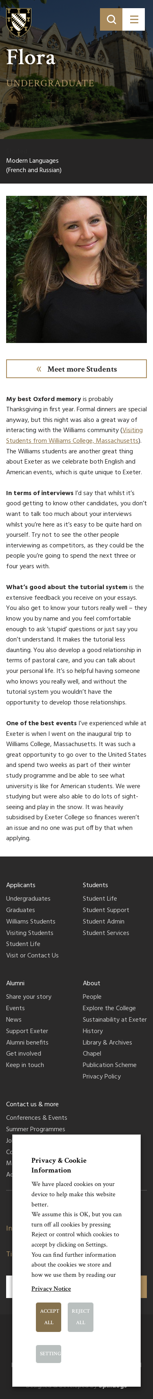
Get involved (23, 1054)
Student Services (106, 934)
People (92, 997)
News (14, 1020)
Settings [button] (51, 1353)
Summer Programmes (35, 1130)
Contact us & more (32, 1104)
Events (15, 1009)
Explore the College (109, 1009)
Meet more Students (82, 369)
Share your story (28, 997)
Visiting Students (29, 934)
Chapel (92, 1054)
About (91, 983)
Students (95, 885)
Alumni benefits (27, 1043)
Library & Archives (107, 1043)
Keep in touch (25, 1066)
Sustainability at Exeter (115, 1020)
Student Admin (103, 922)
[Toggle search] (111, 19)
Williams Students (30, 922)
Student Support (106, 911)
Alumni (15, 983)
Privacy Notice (51, 1289)
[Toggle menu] (133, 19)
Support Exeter (27, 1032)
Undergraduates (28, 899)
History (93, 1032)
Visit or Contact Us (32, 956)
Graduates (20, 911)
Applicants (20, 885)
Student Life (23, 945)
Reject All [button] (81, 1317)
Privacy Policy (102, 1077)
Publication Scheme (110, 1066)
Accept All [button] (49, 1317)
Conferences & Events (36, 1118)
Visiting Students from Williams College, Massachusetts (74, 435)
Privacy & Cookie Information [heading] (58, 1165)
